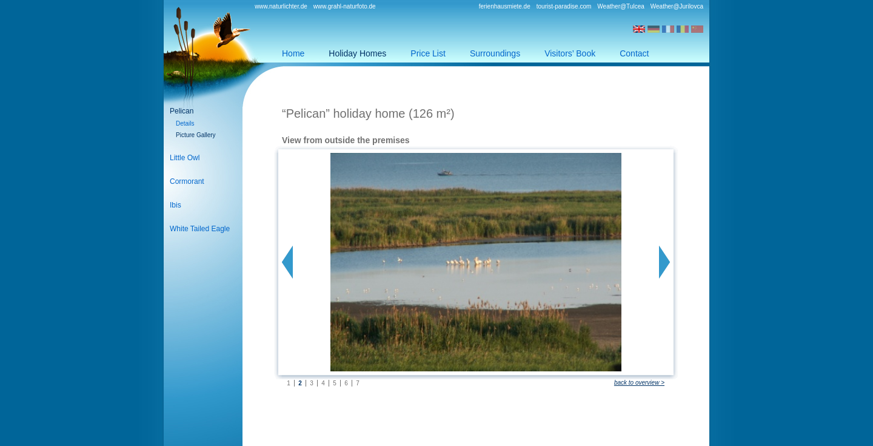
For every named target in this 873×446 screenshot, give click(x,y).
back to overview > (639, 382)
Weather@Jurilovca (677, 6)
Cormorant (187, 181)
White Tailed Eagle (200, 229)
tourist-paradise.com (564, 6)
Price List (428, 53)
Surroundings (495, 53)
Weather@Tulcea (620, 6)
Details (185, 123)
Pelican (181, 111)
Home (293, 53)
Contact (634, 53)
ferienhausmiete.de (504, 6)
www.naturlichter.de (281, 6)
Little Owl (184, 158)
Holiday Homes (357, 53)
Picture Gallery (196, 135)
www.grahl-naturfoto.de (344, 6)
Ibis (175, 205)
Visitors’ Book (569, 53)
